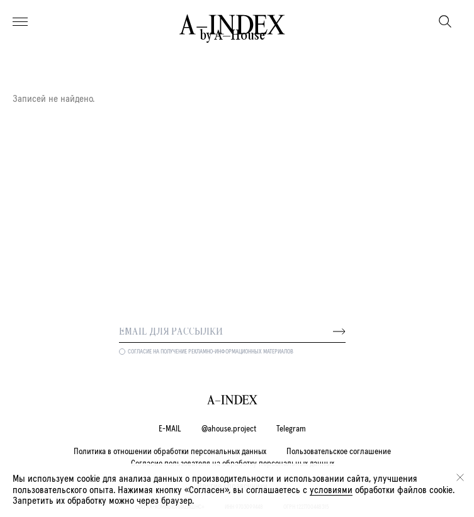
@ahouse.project (228, 429)
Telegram (291, 429)
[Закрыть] (460, 477)
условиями (331, 490)
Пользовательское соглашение (338, 451)
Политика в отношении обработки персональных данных (170, 451)
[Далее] (339, 331)
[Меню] (20, 22)
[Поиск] (445, 21)
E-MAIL (170, 429)
